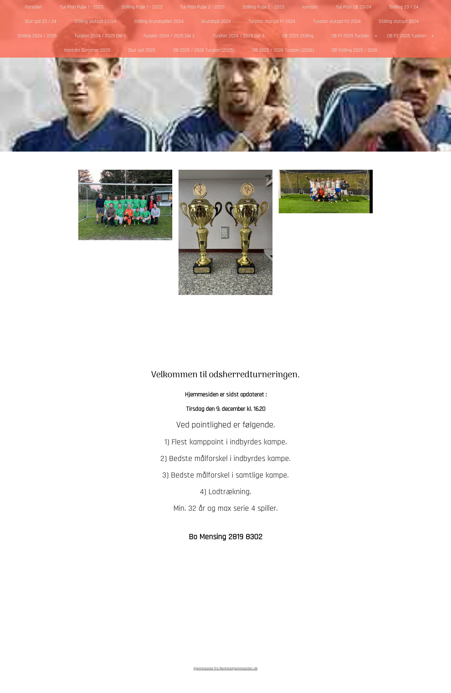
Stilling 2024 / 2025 (37, 36)
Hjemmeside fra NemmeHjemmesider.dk (225, 668)
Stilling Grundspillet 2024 (159, 21)
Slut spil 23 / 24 (40, 21)
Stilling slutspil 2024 (399, 21)
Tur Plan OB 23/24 (353, 7)
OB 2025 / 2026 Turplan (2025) (204, 50)
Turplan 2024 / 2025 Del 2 (169, 36)
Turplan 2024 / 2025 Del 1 (100, 36)
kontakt (310, 7)
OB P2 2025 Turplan (406, 36)
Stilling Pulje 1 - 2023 (141, 7)
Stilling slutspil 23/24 (95, 21)
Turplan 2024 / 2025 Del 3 (238, 36)
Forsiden (33, 7)
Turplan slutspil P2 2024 (337, 21)
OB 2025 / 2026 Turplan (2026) (283, 50)
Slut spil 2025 (141, 50)
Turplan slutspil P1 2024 (272, 21)
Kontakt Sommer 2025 (87, 50)
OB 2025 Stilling (298, 36)
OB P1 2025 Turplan (350, 36)
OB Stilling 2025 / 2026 (354, 50)
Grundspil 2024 (216, 21)
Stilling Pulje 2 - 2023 (263, 7)
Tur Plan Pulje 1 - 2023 (81, 7)
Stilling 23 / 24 (403, 7)
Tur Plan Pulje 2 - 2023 (202, 7)
